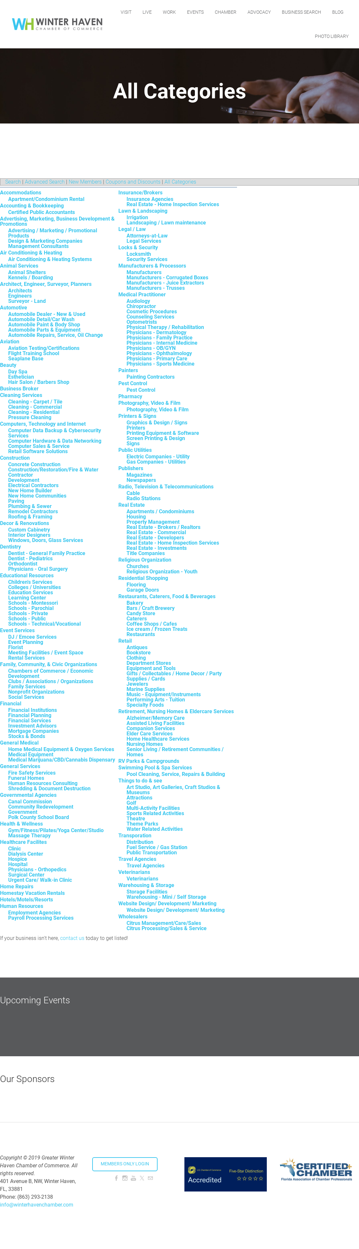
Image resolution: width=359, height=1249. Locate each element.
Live (147, 12)
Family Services (26, 686)
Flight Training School (33, 353)
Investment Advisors (32, 726)
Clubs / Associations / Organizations (50, 681)
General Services (20, 766)
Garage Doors (143, 590)
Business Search (301, 12)
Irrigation (137, 217)
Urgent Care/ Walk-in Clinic (40, 880)
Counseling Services (150, 317)
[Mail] (150, 1178)
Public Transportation (152, 852)
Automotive (13, 307)
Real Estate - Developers (155, 537)
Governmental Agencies (28, 795)
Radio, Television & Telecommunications (166, 487)
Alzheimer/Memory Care (156, 718)
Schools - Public (27, 619)
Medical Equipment (30, 754)
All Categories (180, 182)
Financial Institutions (32, 710)
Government (22, 812)
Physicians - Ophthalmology (159, 353)
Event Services (17, 630)
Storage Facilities (147, 892)
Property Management (153, 522)
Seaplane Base (25, 358)
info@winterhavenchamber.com (36, 1205)
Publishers (130, 468)
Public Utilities (135, 450)
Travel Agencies (137, 859)
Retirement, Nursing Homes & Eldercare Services (176, 711)
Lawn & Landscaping (142, 211)
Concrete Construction (34, 464)
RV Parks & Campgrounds (148, 761)
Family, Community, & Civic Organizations (48, 664)
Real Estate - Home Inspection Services (173, 204)
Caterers (137, 619)
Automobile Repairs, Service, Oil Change (55, 335)
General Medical (19, 743)
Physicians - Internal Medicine (162, 343)
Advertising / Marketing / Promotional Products (52, 233)
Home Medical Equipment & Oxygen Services (61, 749)
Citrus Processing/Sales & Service (167, 928)
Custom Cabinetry (29, 530)
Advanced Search (45, 182)
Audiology (138, 301)
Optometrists (142, 322)
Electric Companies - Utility (158, 456)
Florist (15, 647)
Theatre (136, 818)
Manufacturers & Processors (152, 266)
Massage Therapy (29, 835)
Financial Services (29, 720)
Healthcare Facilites (23, 842)
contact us (72, 938)
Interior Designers (29, 535)
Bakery (135, 603)
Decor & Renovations (24, 523)
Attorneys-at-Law (147, 236)
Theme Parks (142, 824)
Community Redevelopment (40, 807)
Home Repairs (16, 886)
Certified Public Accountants (41, 212)
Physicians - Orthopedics (37, 869)
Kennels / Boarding (30, 277)
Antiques (137, 647)
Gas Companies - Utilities (156, 462)
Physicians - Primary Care (157, 358)
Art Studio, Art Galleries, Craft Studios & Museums (173, 790)
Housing (136, 517)
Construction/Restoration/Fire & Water (53, 470)
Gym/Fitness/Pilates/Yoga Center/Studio (56, 830)
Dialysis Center (25, 854)
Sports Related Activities (155, 813)
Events (195, 12)
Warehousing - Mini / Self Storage (166, 897)
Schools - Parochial (31, 608)
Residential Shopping (143, 578)
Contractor (20, 475)
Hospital (17, 864)
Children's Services (30, 582)
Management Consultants (38, 246)
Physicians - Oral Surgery (38, 569)
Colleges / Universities (34, 587)
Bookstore (139, 652)
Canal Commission (30, 801)
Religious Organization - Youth (162, 571)
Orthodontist (22, 564)
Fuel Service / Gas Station (157, 847)
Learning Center (27, 598)
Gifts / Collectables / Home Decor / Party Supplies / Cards (174, 676)
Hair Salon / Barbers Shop (38, 382)
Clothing (136, 658)
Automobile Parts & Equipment (44, 330)
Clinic (14, 849)
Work (169, 12)
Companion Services (151, 728)
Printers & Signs (137, 416)
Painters (128, 370)
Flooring (136, 585)
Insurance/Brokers (140, 192)
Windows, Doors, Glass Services (45, 540)
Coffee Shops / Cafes (152, 624)
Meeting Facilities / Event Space (45, 652)
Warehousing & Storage (146, 885)
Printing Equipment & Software (163, 433)
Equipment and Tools (151, 668)
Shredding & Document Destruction (49, 788)
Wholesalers (132, 916)
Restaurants (141, 634)
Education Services (30, 592)
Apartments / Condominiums (160, 511)
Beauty (8, 365)
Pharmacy (130, 396)
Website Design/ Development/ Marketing (167, 903)
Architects (20, 291)
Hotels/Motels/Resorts (26, 899)
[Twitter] (142, 1178)
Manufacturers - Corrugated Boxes (167, 277)
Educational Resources (27, 575)
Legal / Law (132, 229)
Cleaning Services (21, 395)
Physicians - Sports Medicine (161, 364)
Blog (338, 12)
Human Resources (21, 906)
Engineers (20, 296)
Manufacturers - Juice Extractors (165, 283)
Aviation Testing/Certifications (43, 348)
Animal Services (19, 266)
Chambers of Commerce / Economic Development (50, 673)
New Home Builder (30, 490)
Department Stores (149, 663)
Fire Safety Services (32, 773)
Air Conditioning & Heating (31, 253)
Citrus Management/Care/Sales (164, 923)
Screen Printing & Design (156, 438)
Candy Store (141, 613)
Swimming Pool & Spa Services (155, 767)
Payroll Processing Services (41, 918)
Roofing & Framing (30, 517)
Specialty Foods (145, 705)
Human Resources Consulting (42, 783)
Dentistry (10, 547)
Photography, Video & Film (149, 403)
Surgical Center (26, 875)
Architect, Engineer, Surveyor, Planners (46, 284)
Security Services (147, 259)
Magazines (139, 475)
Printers (136, 428)
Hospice (17, 859)
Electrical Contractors (33, 485)
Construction (15, 458)
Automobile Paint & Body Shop (44, 324)
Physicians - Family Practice (160, 338)
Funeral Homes (26, 778)
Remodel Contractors (33, 511)
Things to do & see (140, 781)
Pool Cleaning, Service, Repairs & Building (176, 774)
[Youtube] (133, 1178)
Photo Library (332, 36)
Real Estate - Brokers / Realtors (163, 527)
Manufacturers (144, 272)
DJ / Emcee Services (32, 637)
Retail (125, 641)
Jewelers (137, 684)
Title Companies (146, 553)
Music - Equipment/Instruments (164, 694)
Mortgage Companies (33, 731)
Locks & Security (138, 247)
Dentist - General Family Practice (46, 553)
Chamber (225, 12)
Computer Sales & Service (39, 446)
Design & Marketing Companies (45, 241)
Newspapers (141, 480)
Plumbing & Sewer (30, 506)
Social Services (26, 697)
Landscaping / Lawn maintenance (166, 223)
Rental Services (26, 658)
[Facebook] (116, 1178)
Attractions (139, 798)
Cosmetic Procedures (152, 311)
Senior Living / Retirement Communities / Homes (175, 752)
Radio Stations (144, 498)
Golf (131, 803)
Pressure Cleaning (29, 417)
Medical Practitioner (142, 294)
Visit (126, 12)
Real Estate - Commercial (156, 532)
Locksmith (139, 254)
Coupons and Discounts (133, 182)
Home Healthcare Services (158, 739)
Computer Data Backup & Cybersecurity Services (54, 433)
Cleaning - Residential (34, 412)
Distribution (140, 842)
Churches (138, 566)
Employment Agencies (34, 913)
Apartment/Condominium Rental (46, 199)
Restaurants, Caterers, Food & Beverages (166, 596)
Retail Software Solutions (38, 451)
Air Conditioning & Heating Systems (50, 259)
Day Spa (17, 372)
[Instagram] (125, 1178)
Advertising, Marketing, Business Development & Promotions (57, 221)
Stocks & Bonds (26, 736)
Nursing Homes (145, 744)
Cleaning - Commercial (35, 407)
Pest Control (132, 383)
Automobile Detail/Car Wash (41, 319)
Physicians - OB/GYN (151, 348)
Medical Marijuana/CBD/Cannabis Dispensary (61, 760)
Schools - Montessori (33, 603)
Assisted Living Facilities (155, 723)
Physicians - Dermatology (156, 332)
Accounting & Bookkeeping (32, 206)
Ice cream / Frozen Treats (157, 629)
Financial (10, 703)
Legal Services (144, 241)
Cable (133, 493)
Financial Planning (29, 715)
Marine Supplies (146, 689)
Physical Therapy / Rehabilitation (165, 327)
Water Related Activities (155, 829)
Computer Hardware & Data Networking (54, 441)
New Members (85, 182)
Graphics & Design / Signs (157, 422)
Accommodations (20, 192)
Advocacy (259, 12)
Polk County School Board (38, 817)
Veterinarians (134, 872)
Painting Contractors (151, 377)
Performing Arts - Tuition (156, 700)
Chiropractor (141, 306)
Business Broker (19, 389)
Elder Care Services (150, 734)
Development (23, 480)
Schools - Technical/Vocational (44, 624)
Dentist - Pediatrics (30, 558)
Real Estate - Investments (157, 548)
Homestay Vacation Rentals (32, 893)
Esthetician (21, 377)
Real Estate (131, 505)
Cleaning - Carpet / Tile (35, 402)
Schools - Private (28, 613)
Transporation (134, 835)
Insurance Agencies (150, 199)
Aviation (9, 341)
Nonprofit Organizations (36, 692)
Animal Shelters (27, 272)
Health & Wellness (21, 824)
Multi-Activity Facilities (153, 808)
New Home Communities (37, 496)
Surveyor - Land (27, 301)
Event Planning (25, 642)
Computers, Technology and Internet (43, 424)
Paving (16, 501)
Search (13, 182)
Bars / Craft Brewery (151, 608)
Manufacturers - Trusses (156, 288)
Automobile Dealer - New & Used (46, 314)
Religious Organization (144, 560)
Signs (133, 443)
